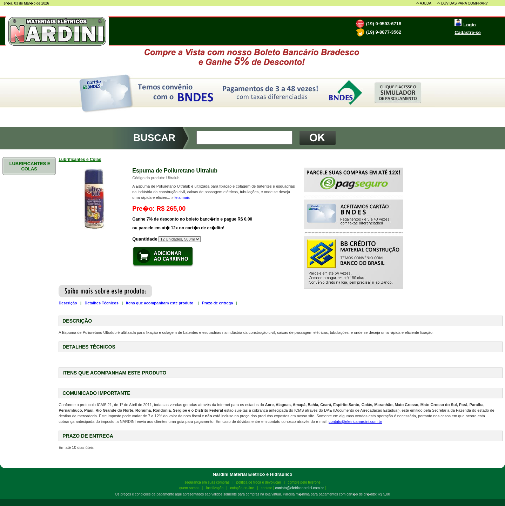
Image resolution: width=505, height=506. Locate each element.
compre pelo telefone (304, 482)
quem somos (189, 488)
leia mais (182, 197)
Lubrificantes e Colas (80, 159)
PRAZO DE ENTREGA (87, 436)
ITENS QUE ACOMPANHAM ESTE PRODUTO (114, 373)
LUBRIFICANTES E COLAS (29, 166)
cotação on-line (242, 488)
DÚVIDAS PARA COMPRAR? (464, 3)
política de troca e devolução (258, 482)
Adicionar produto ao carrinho (163, 257)
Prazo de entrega (217, 303)
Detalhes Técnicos (102, 303)
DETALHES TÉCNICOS (88, 347)
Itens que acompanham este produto (160, 303)
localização (214, 488)
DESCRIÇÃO (77, 321)
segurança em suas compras (206, 482)
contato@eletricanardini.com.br (355, 421)
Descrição (68, 303)
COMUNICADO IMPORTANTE (96, 393)
